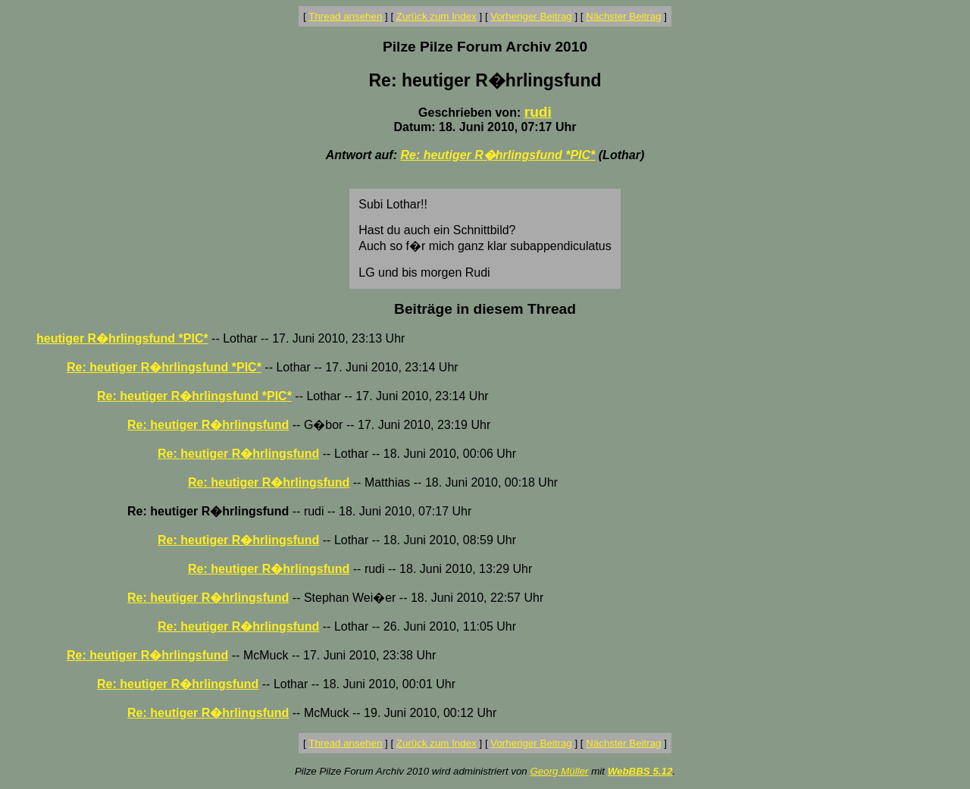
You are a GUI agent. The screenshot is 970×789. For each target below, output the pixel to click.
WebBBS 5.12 (640, 771)
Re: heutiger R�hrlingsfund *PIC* (497, 155)
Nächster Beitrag (623, 16)
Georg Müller (559, 771)
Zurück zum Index (436, 16)
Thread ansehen (345, 16)
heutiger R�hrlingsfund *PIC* (122, 338)
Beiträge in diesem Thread (485, 309)
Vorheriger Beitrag (530, 16)
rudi (538, 112)
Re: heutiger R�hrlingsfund (208, 424)
